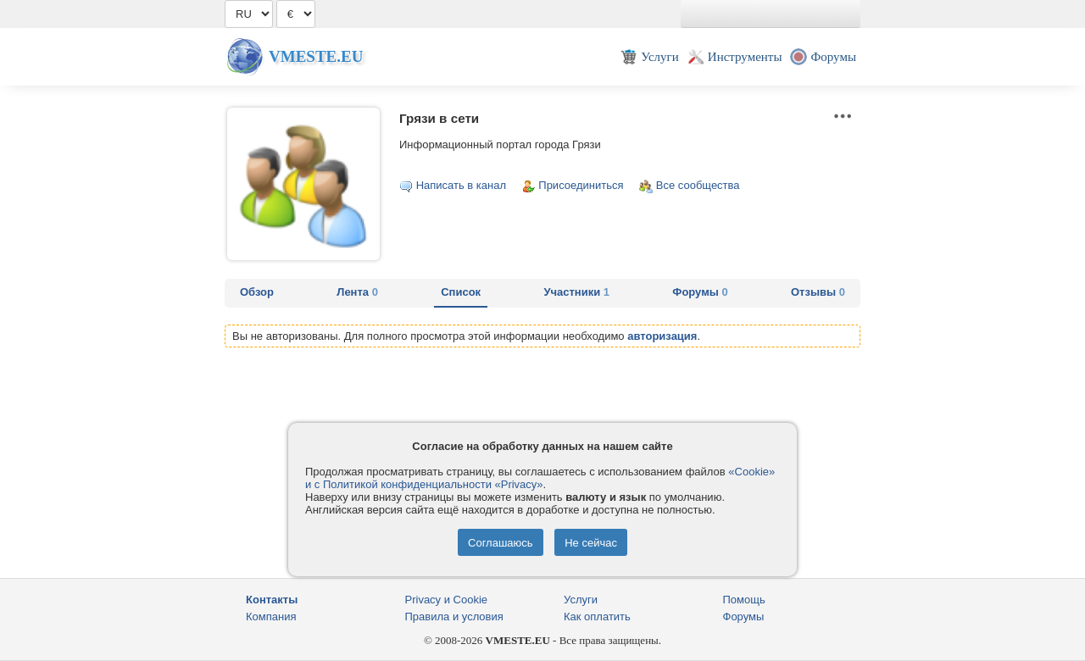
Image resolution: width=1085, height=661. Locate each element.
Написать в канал (461, 185)
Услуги (581, 599)
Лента (357, 292)
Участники (576, 292)
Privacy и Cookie (446, 599)
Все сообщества (698, 185)
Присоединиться (580, 185)
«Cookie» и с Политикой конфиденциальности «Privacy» (540, 478)
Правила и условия (454, 616)
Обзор (257, 292)
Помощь (744, 599)
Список (461, 292)
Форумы (699, 292)
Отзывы (818, 292)
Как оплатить (597, 616)
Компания (271, 616)
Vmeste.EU (316, 56)
